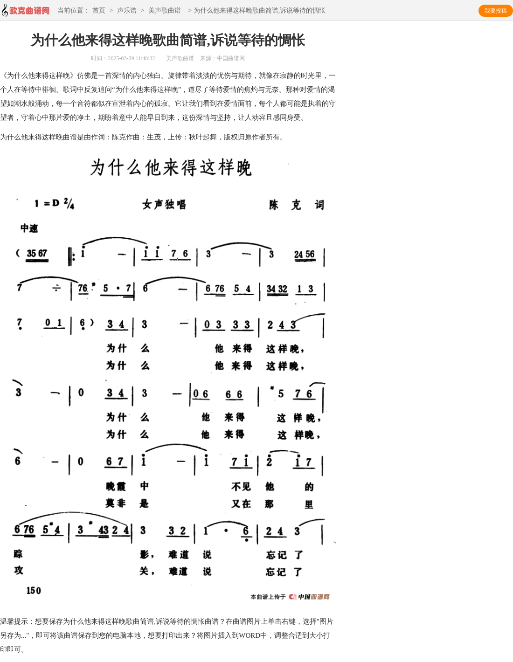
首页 (98, 10)
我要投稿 (496, 10)
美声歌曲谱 (164, 10)
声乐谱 (127, 10)
